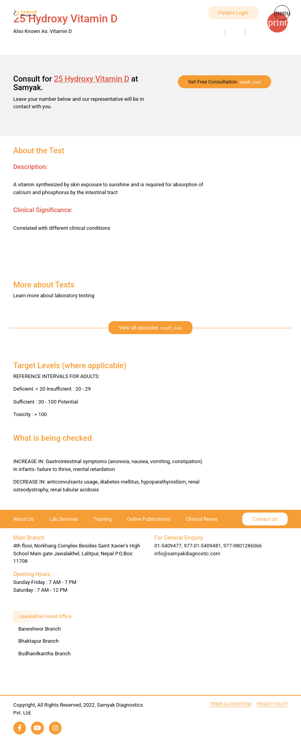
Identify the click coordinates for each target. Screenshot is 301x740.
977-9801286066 (242, 546)
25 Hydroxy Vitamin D (91, 79)
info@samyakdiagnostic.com (187, 553)
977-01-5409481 (202, 546)
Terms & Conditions (231, 704)
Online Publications (148, 519)
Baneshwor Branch (39, 629)
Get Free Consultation (212, 82)
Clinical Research (205, 519)
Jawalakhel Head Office (45, 616)
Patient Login (233, 13)
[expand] (150, 327)
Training (102, 519)
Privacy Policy (272, 704)
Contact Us (264, 519)
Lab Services (63, 519)
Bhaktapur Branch (38, 641)
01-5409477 (167, 546)
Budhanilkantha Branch (44, 653)
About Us (23, 519)
